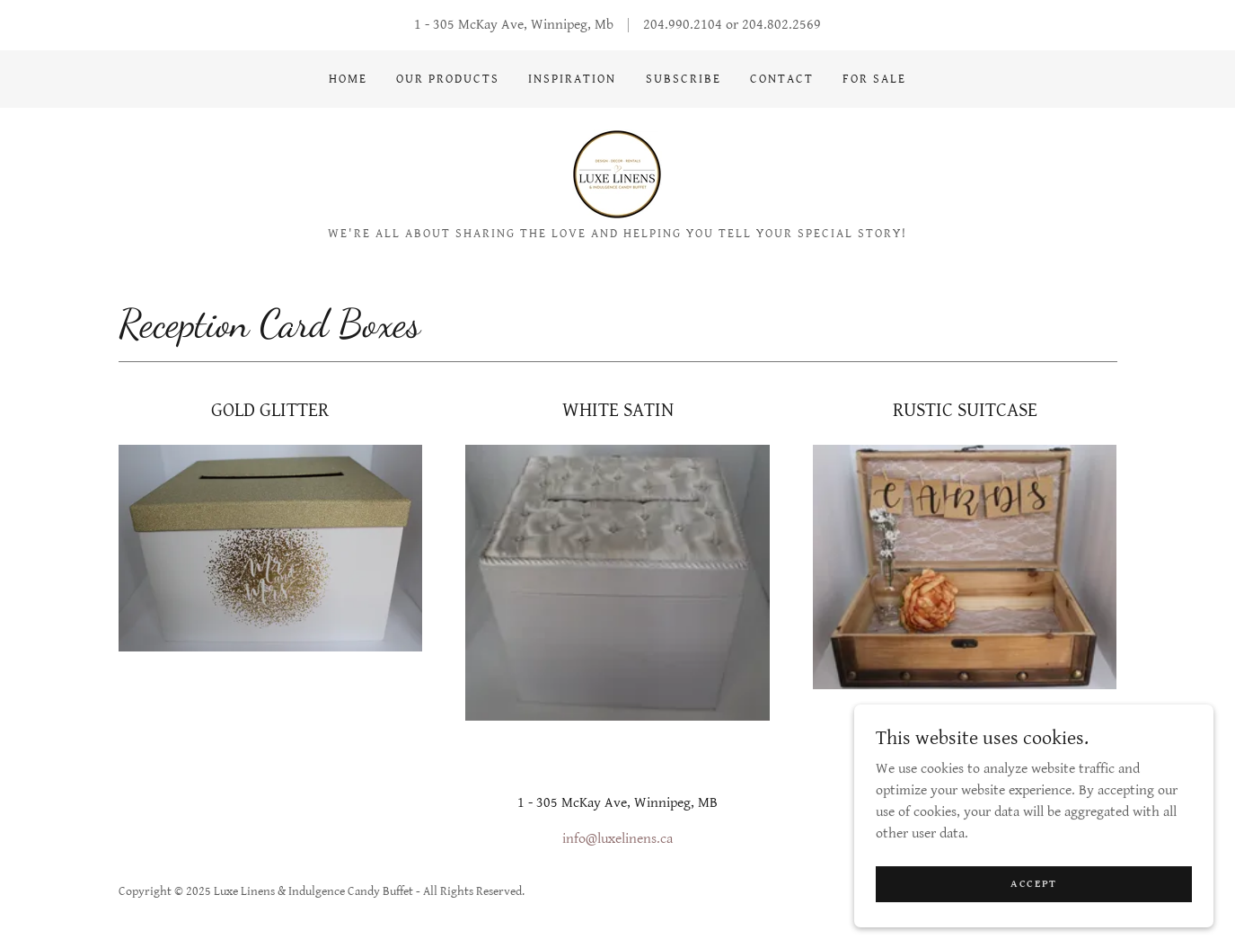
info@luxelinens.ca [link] (617, 838)
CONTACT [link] (782, 79)
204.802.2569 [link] (781, 24)
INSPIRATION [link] (572, 79)
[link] (617, 173)
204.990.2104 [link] (682, 24)
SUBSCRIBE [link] (683, 79)
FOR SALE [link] (874, 79)
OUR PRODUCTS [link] (447, 79)
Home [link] (348, 79)
